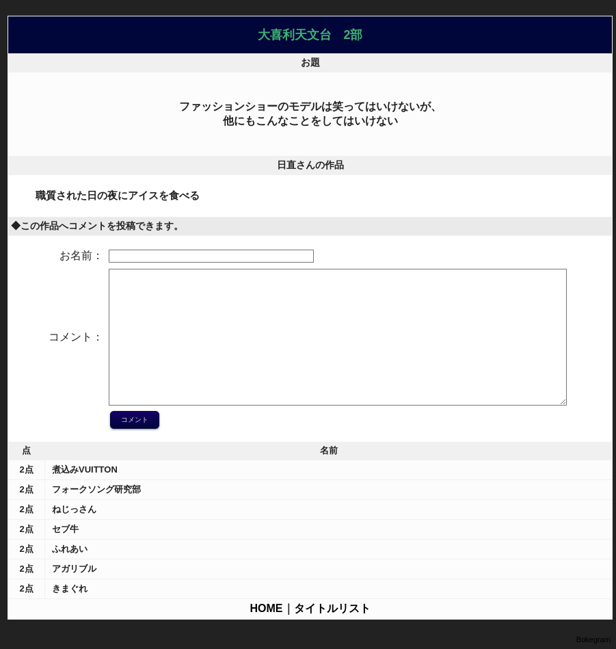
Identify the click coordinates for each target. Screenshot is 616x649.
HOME (266, 608)
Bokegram (593, 639)
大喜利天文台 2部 (310, 35)
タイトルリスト (332, 608)
